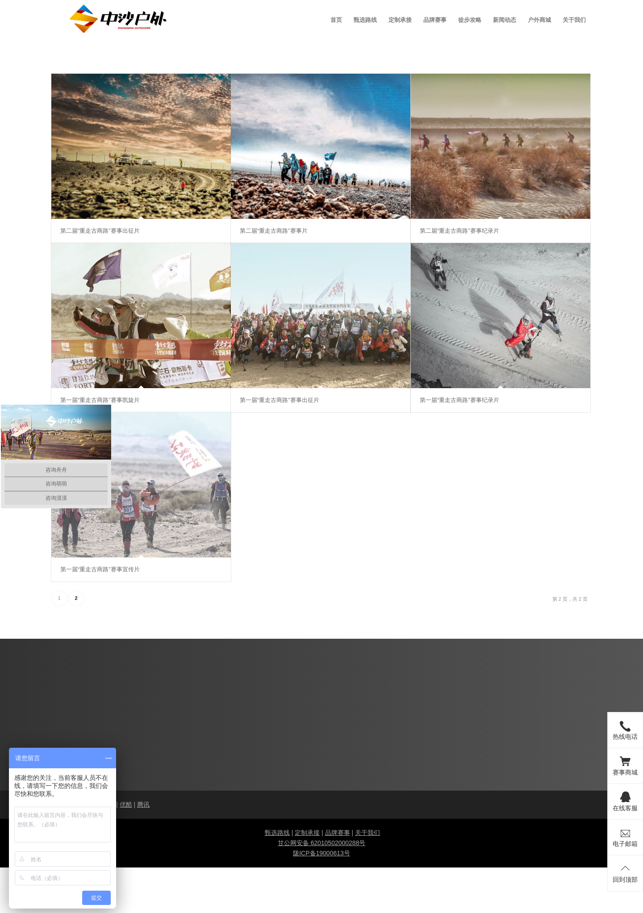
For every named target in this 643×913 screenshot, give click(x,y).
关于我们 (367, 832)
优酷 (126, 804)
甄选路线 (277, 832)
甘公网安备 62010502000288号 (322, 842)
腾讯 (143, 804)
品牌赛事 (337, 832)
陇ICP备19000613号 (321, 853)
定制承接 (307, 832)
